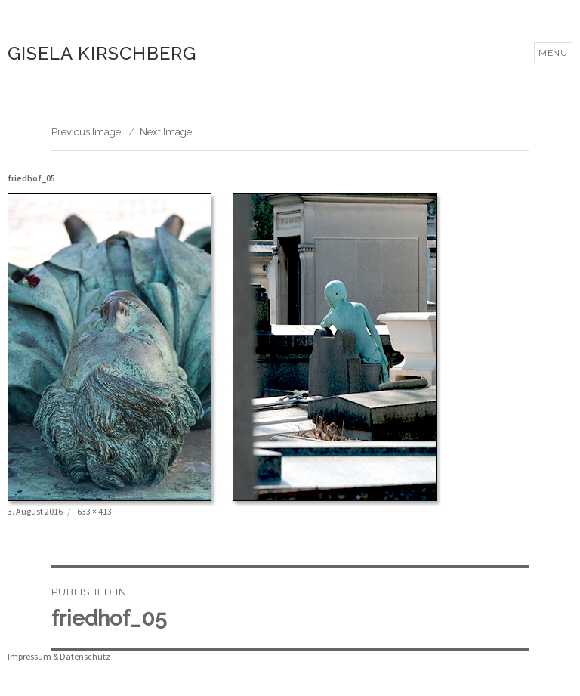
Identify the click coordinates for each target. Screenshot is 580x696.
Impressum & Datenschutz (59, 656)
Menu (553, 53)
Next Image (166, 132)
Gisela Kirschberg (102, 53)
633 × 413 (94, 511)
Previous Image (86, 132)
